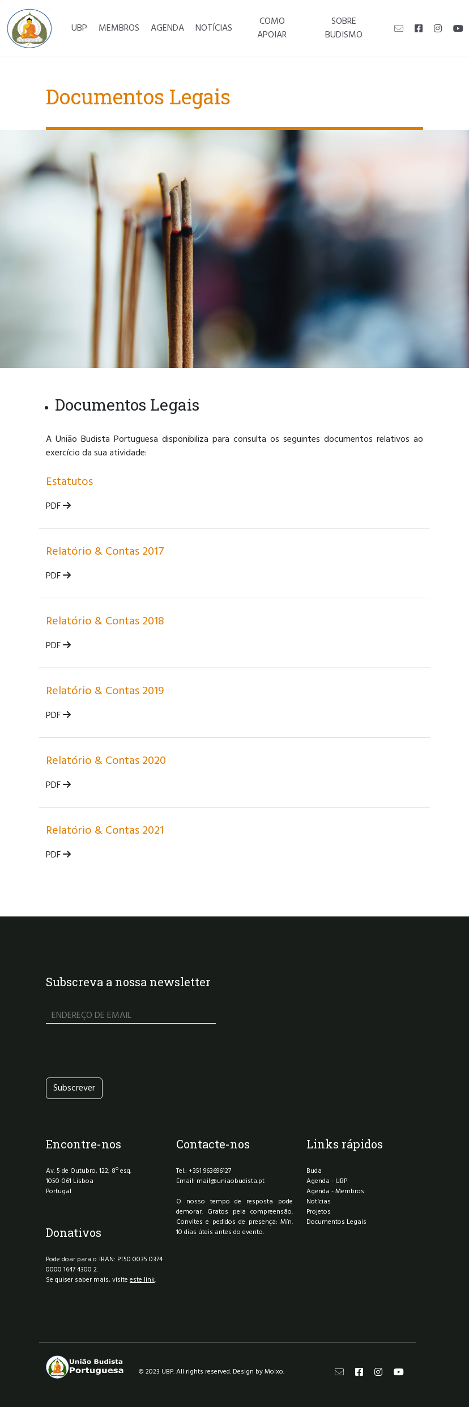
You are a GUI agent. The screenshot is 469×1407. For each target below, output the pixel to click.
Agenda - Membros (335, 1191)
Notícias (318, 1201)
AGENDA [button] (167, 28)
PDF (58, 506)
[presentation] (132, 1051)
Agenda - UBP (326, 1181)
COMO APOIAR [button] (272, 28)
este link (142, 1280)
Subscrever (74, 1088)
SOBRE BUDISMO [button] (344, 28)
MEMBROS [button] (119, 28)
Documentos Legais (336, 1222)
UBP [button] (79, 28)
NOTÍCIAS (213, 28)
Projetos (318, 1212)
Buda (314, 1171)
